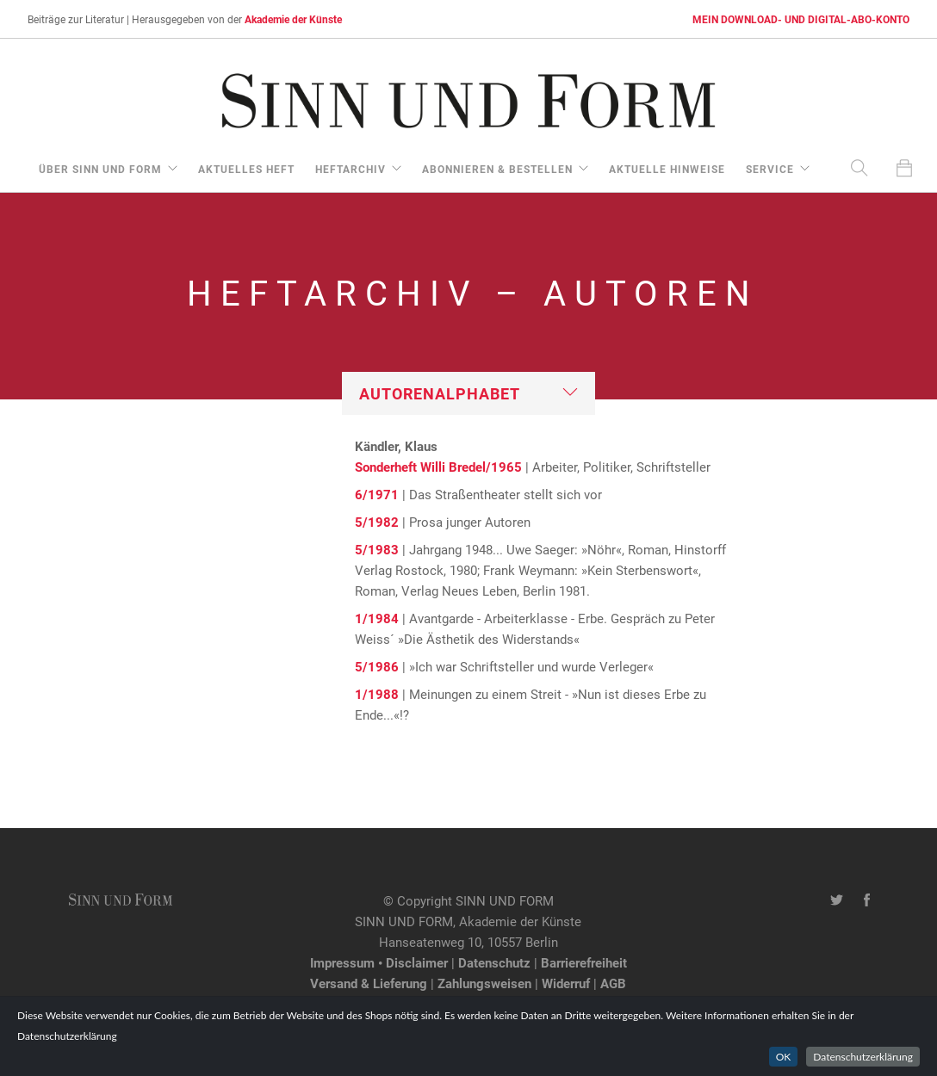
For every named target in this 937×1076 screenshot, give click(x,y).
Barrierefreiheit (584, 962)
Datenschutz (494, 962)
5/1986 (377, 666)
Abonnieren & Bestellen (497, 169)
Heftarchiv (350, 169)
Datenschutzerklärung (863, 1056)
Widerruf (566, 983)
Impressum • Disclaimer (379, 962)
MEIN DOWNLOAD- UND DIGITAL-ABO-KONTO (800, 19)
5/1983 (377, 549)
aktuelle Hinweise (667, 169)
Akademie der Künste (293, 19)
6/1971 (377, 494)
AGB (613, 983)
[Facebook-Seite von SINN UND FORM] (866, 900)
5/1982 (377, 521)
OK (783, 1056)
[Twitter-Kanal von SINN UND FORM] (836, 900)
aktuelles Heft (246, 169)
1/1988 (377, 693)
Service (770, 169)
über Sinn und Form (100, 169)
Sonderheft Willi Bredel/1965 (438, 466)
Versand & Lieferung (368, 983)
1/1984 (377, 618)
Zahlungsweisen (484, 983)
